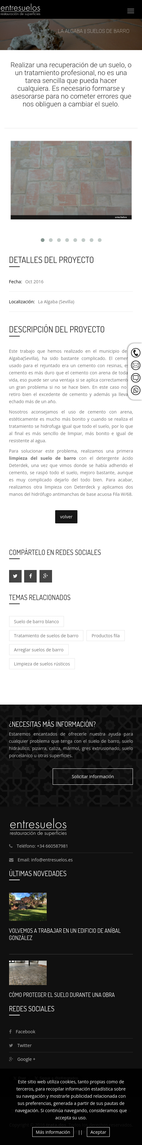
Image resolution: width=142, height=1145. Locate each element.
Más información (53, 1132)
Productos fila (106, 636)
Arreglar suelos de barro (39, 650)
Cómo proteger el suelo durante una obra (62, 994)
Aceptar (98, 1132)
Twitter (20, 1045)
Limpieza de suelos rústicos (42, 664)
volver (66, 517)
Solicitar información (93, 776)
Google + (22, 1059)
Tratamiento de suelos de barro (46, 636)
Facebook (22, 1032)
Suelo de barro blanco (36, 621)
